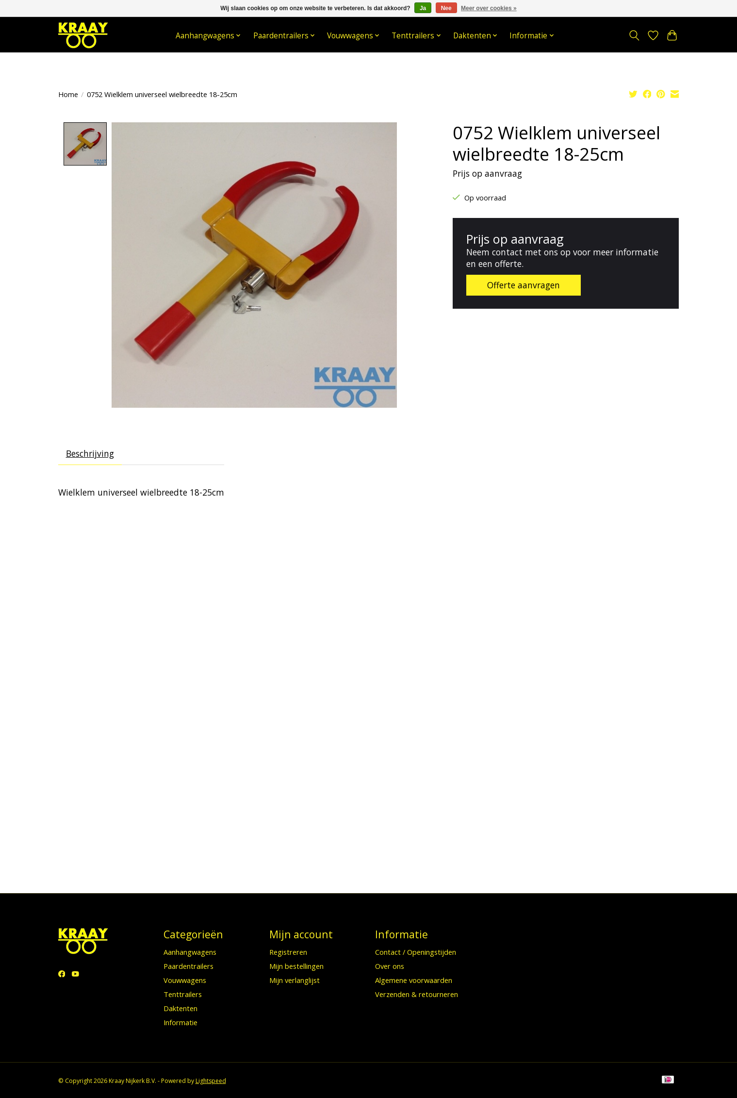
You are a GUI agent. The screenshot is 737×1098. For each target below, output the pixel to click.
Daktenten (180, 1009)
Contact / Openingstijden (415, 952)
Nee (446, 8)
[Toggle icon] (634, 35)
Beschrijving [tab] (90, 454)
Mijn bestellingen (296, 966)
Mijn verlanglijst (294, 980)
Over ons (389, 966)
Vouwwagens (185, 980)
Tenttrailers (183, 994)
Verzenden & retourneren (416, 994)
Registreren (288, 952)
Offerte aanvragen (524, 285)
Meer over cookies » (489, 8)
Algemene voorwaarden (413, 980)
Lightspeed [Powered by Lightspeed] (211, 1081)
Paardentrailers (188, 966)
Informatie (180, 1023)
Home (68, 94)
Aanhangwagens (190, 952)
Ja (423, 8)
